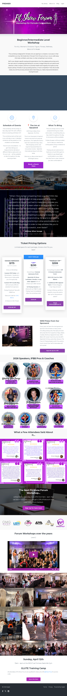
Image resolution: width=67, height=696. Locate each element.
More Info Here (33, 679)
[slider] (32, 569)
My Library (45, 3)
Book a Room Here (33, 165)
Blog (57, 3)
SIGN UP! (33, 299)
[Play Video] (9, 569)
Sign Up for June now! (33, 508)
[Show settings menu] (55, 569)
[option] (33, 213)
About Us (52, 3)
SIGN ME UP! (12, 307)
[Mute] (52, 569)
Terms (45, 687)
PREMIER (6, 4)
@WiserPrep (48, 672)
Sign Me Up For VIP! (52, 350)
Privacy (50, 687)
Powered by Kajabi (59, 687)
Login (62, 3)
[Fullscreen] (58, 569)
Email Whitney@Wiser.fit (55, 303)
